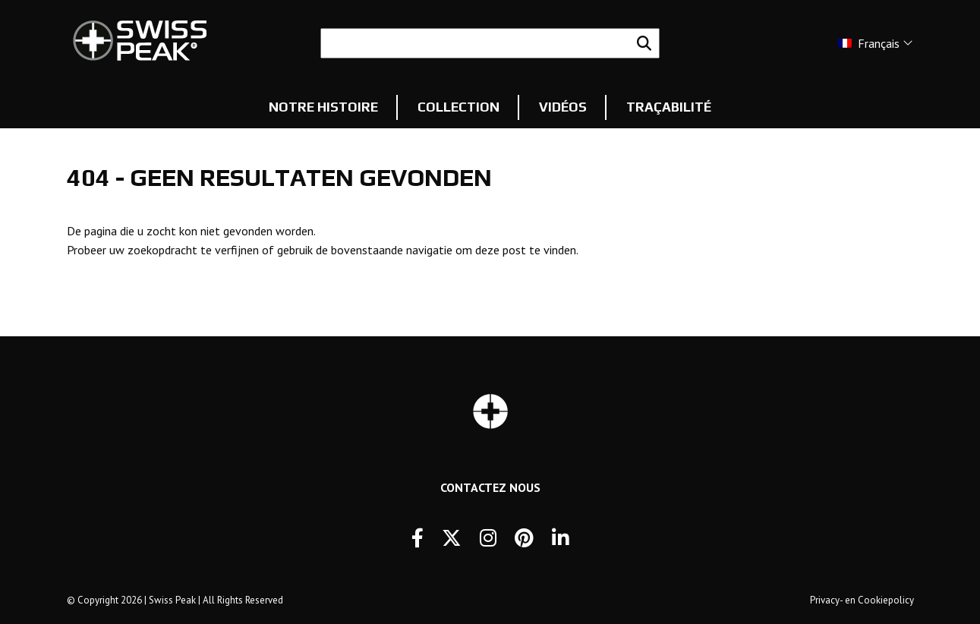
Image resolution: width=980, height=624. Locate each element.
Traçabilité (668, 107)
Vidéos (563, 107)
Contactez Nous (490, 487)
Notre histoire (323, 107)
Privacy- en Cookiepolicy (862, 600)
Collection (458, 107)
